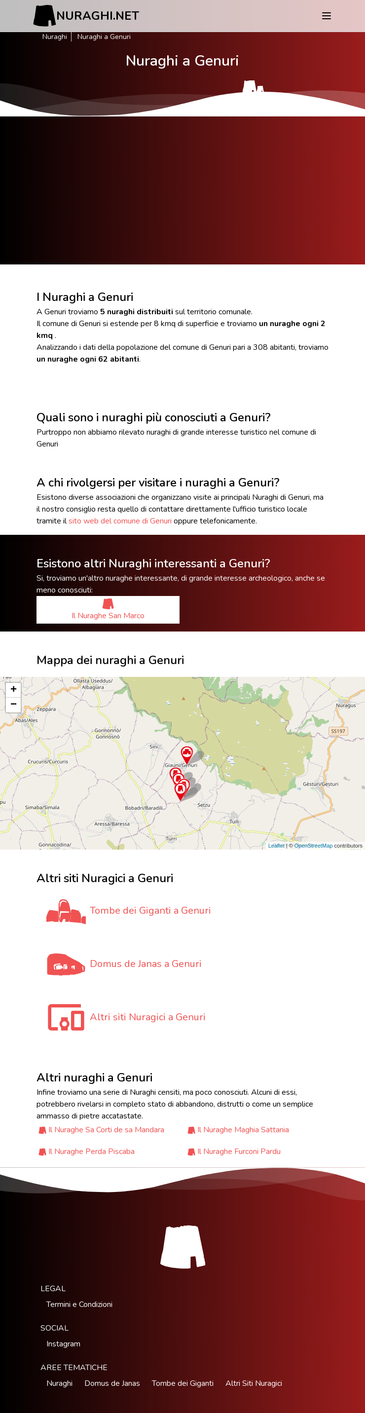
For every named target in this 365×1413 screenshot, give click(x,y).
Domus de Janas (112, 1383)
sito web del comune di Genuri (120, 521)
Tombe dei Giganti (183, 1383)
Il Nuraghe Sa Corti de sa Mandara (106, 1129)
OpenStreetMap (313, 846)
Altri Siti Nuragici (253, 1383)
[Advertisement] (182, 190)
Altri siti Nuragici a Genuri (148, 1017)
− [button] (13, 705)
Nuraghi (54, 36)
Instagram (63, 1344)
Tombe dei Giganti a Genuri (150, 910)
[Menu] (326, 16)
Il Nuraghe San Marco (108, 609)
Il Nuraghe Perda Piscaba (91, 1151)
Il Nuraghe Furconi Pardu (239, 1151)
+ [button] (13, 690)
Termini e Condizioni (79, 1304)
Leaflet (276, 846)
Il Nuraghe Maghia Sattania (243, 1129)
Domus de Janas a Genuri (146, 963)
